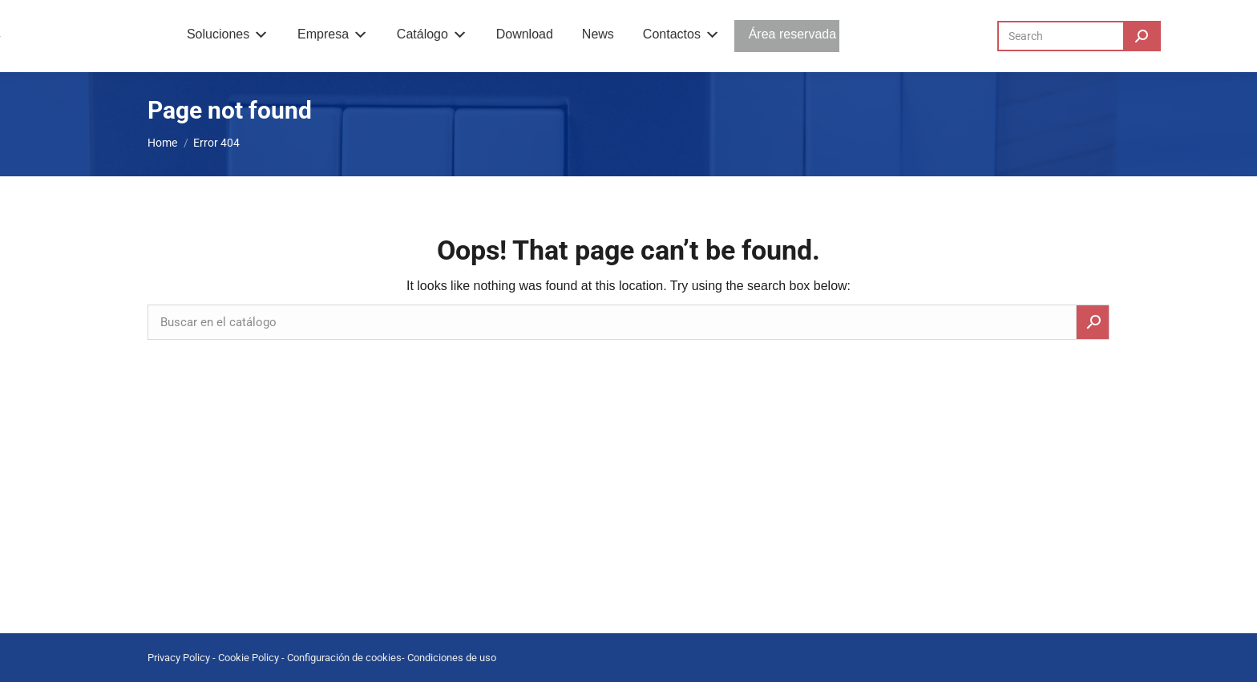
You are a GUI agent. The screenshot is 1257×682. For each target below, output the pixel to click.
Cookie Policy (248, 658)
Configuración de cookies (344, 658)
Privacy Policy (179, 658)
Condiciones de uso (451, 658)
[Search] (1079, 36)
